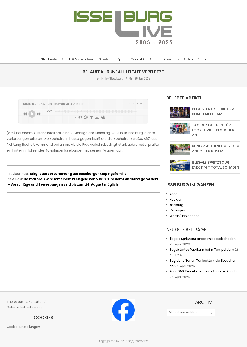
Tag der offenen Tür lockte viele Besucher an (213, 130)
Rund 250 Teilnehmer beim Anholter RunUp (216, 149)
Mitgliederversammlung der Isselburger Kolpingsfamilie (78, 173)
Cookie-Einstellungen (23, 327)
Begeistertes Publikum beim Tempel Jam (213, 111)
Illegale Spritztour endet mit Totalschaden (215, 165)
